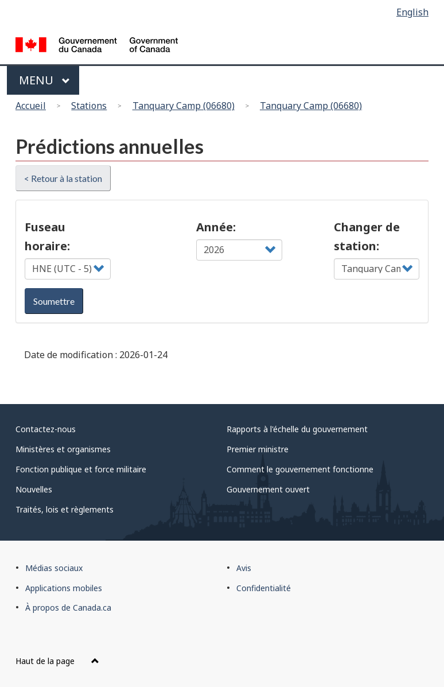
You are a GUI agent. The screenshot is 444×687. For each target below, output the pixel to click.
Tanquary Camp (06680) (184, 105)
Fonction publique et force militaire (80, 469)
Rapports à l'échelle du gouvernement (297, 429)
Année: (216, 227)
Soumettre (54, 301)
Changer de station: (367, 236)
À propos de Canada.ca (68, 607)
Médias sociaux (54, 567)
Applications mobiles (63, 588)
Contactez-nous (45, 429)
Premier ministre (258, 449)
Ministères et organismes (63, 449)
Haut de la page (57, 660)
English (412, 12)
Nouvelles (33, 489)
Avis (243, 567)
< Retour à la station (63, 178)
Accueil (30, 105)
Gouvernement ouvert (268, 489)
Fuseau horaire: (47, 236)
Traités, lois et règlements (64, 509)
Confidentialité (263, 588)
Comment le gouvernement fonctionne (300, 469)
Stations (89, 105)
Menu (44, 80)
